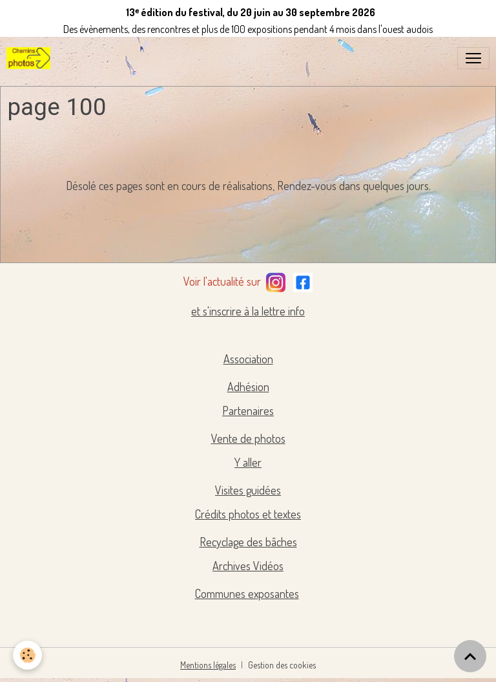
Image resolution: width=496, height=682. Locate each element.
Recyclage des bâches (248, 542)
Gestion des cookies (282, 664)
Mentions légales (208, 664)
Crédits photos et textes (248, 514)
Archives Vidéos (248, 566)
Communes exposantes (247, 593)
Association (248, 359)
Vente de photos (248, 438)
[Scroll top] (470, 656)
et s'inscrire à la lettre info (248, 311)
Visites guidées (248, 490)
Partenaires (248, 410)
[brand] (31, 58)
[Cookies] (27, 655)
